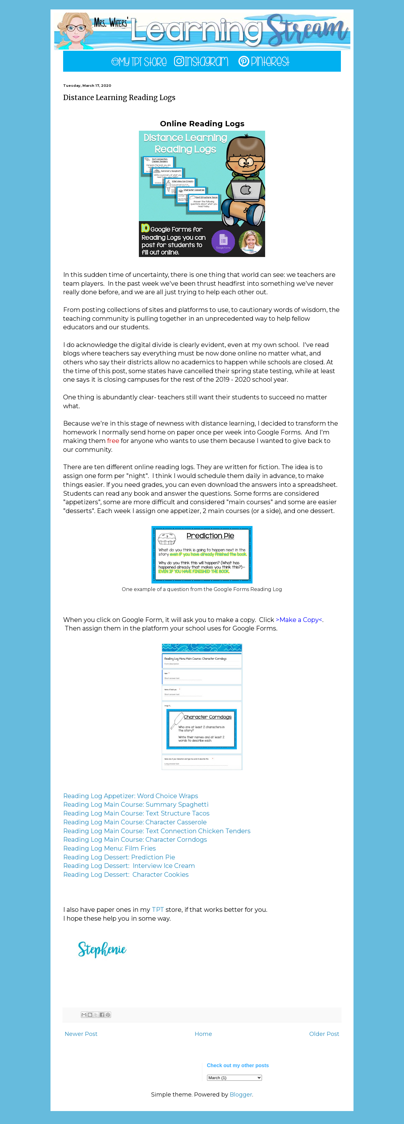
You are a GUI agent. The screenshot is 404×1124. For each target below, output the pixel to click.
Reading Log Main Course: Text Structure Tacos (136, 813)
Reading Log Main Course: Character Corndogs (135, 839)
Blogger (241, 1094)
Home (203, 1034)
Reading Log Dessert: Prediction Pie (119, 857)
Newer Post (81, 1034)
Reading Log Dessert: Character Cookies (126, 874)
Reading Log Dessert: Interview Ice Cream (129, 866)
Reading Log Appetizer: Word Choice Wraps (130, 796)
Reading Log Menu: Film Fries (109, 848)
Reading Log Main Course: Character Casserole (135, 822)
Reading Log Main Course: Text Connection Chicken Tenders (157, 831)
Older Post (324, 1034)
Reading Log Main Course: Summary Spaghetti (136, 804)
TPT (158, 909)
